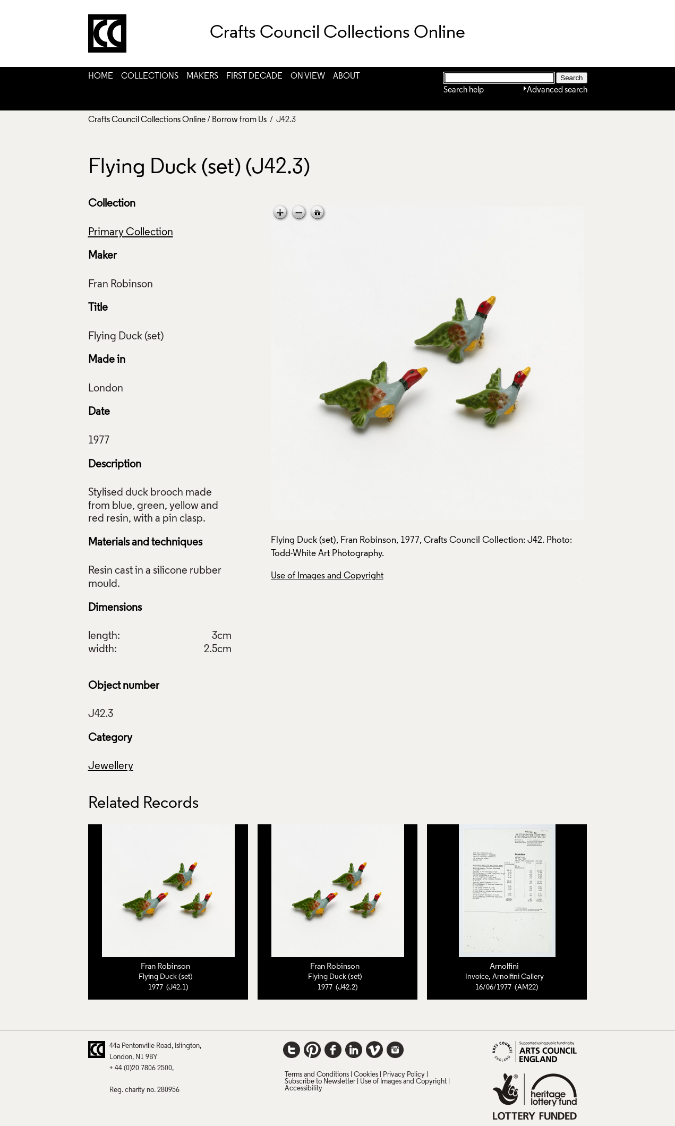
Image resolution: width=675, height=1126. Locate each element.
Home (100, 76)
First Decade (254, 76)
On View (307, 76)
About (346, 76)
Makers (202, 76)
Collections (149, 76)
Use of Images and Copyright (327, 576)
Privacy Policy (404, 1074)
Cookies (366, 1074)
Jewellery (110, 766)
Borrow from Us (239, 120)
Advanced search (557, 90)
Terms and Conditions (317, 1074)
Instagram (395, 1049)
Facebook (332, 1049)
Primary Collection (130, 232)
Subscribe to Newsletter (320, 1081)
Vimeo (374, 1049)
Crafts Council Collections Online (147, 120)
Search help (463, 90)
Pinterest (312, 1049)
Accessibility (303, 1088)
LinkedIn (353, 1049)
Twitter (291, 1049)
